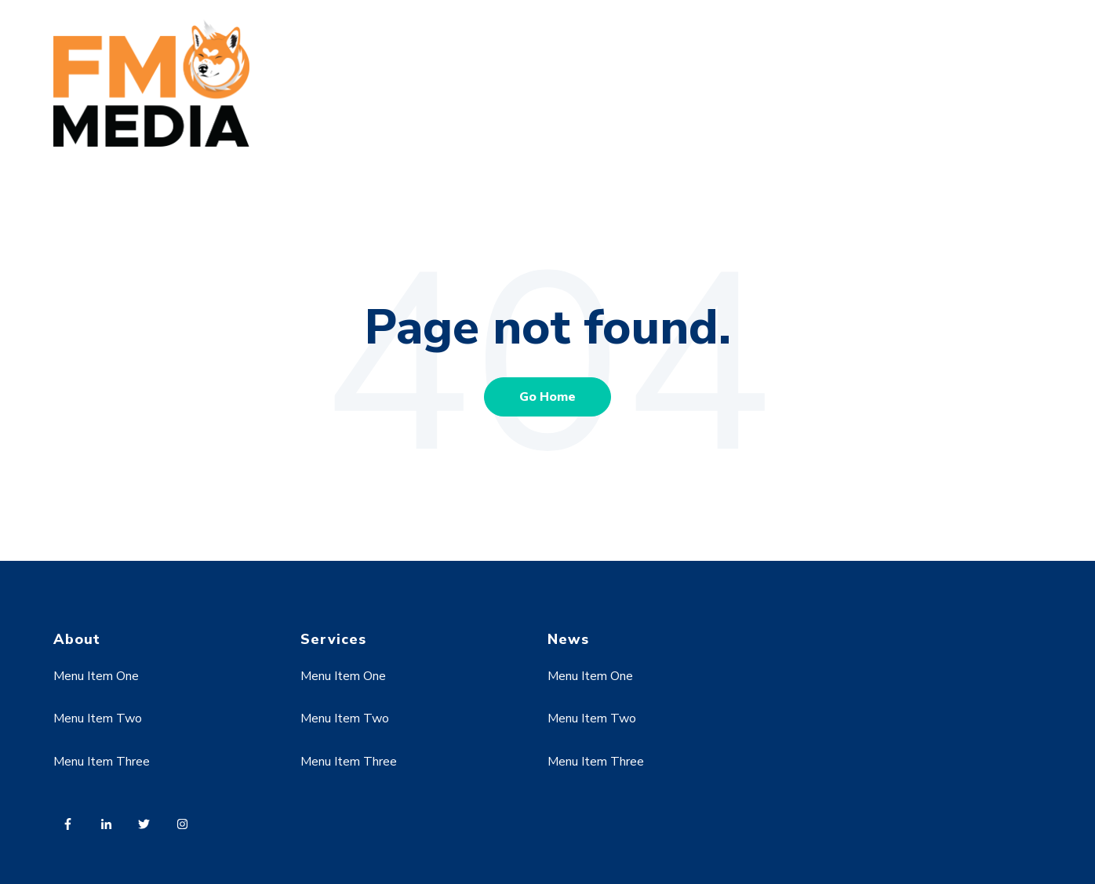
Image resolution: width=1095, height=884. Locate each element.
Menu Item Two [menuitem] (97, 718)
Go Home (547, 397)
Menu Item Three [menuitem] (101, 761)
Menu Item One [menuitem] (96, 676)
